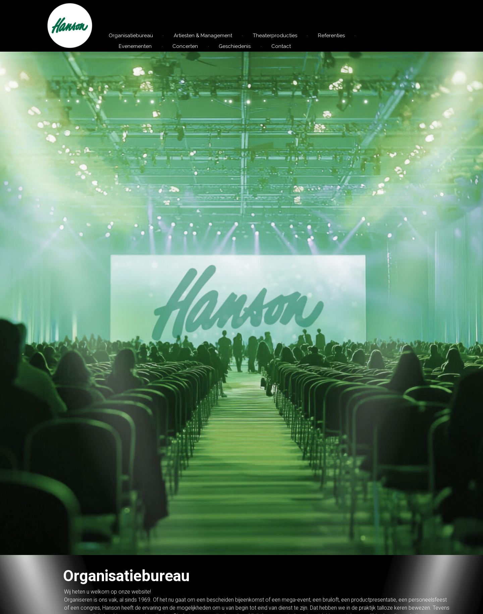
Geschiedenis (235, 46)
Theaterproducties (275, 36)
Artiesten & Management (203, 36)
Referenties (331, 36)
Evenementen (135, 46)
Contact (281, 46)
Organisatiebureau (131, 36)
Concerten (185, 46)
